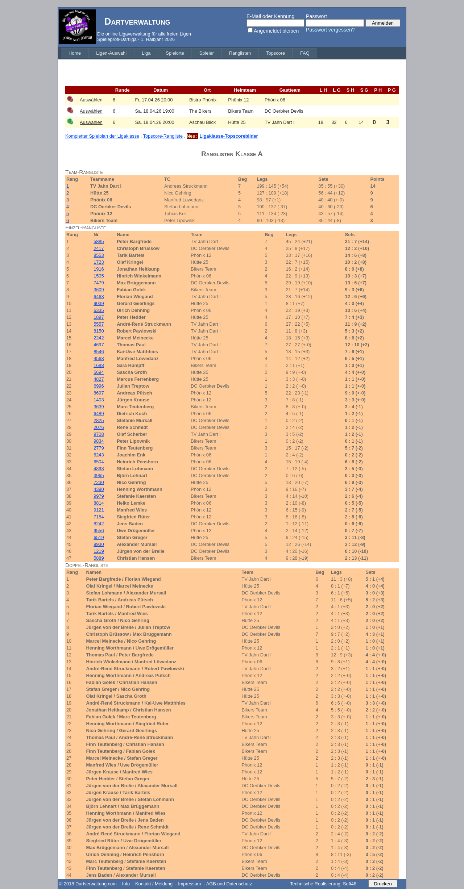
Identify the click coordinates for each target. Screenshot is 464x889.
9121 (99, 510)
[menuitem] (74, 53)
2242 (99, 338)
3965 (99, 475)
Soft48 (349, 883)
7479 (99, 282)
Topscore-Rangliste (163, 136)
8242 (99, 523)
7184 (99, 516)
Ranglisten (240, 53)
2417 (99, 248)
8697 (99, 393)
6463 (99, 296)
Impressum (189, 883)
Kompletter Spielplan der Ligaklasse (102, 136)
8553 (99, 255)
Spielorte (175, 53)
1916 (99, 269)
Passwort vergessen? (330, 30)
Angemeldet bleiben (276, 31)
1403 (99, 399)
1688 (99, 365)
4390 (99, 489)
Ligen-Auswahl (111, 53)
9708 (99, 434)
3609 (99, 289)
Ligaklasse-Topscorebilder (228, 136)
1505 (99, 276)
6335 (99, 310)
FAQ (305, 53)
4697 (99, 344)
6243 (99, 455)
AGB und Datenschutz (229, 883)
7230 (99, 482)
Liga (146, 53)
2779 (99, 448)
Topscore (275, 53)
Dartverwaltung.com (96, 883)
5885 (99, 241)
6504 (99, 461)
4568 (99, 358)
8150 (99, 331)
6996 (99, 386)
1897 (99, 317)
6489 (99, 413)
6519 (99, 537)
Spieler (206, 53)
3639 (99, 406)
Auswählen (91, 100)
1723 (99, 262)
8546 (99, 351)
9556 (99, 530)
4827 (99, 379)
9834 (99, 441)
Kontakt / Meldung (154, 883)
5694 (99, 372)
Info (126, 883)
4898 (99, 468)
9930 (99, 544)
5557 (99, 324)
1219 (99, 551)
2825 (99, 420)
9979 (99, 496)
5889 (99, 558)
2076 (99, 427)
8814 (99, 503)
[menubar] (189, 53)
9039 (99, 303)
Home (75, 53)
